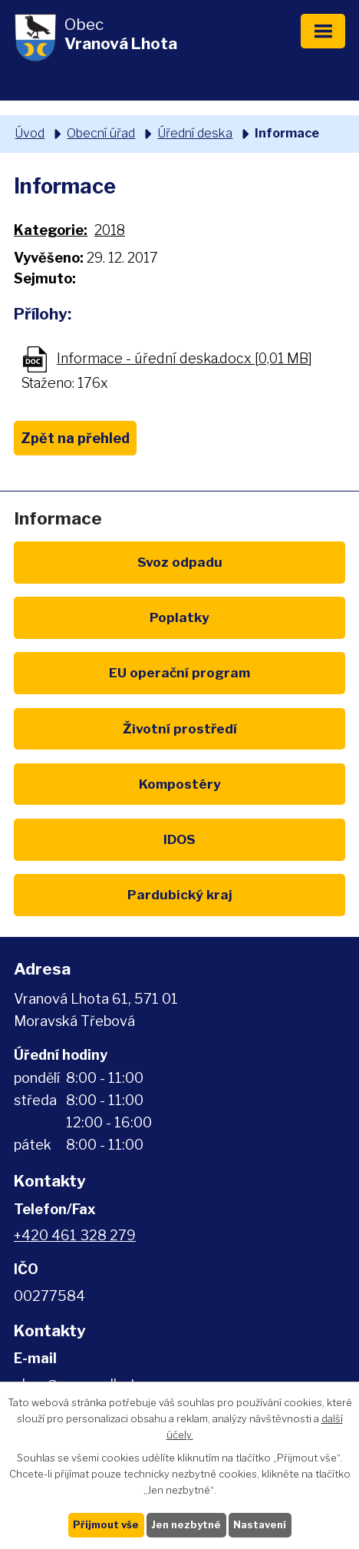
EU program (179, 672)
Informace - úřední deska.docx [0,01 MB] (184, 358)
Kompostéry (180, 784)
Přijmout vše (106, 1524)
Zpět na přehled (75, 438)
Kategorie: (50, 230)
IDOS (179, 839)
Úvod (29, 133)
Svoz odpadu (179, 562)
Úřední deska (194, 133)
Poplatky (179, 617)
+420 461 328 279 (75, 1235)
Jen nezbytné (186, 1524)
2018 (109, 230)
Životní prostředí (180, 728)
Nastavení (259, 1524)
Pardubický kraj (179, 894)
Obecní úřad (101, 133)
